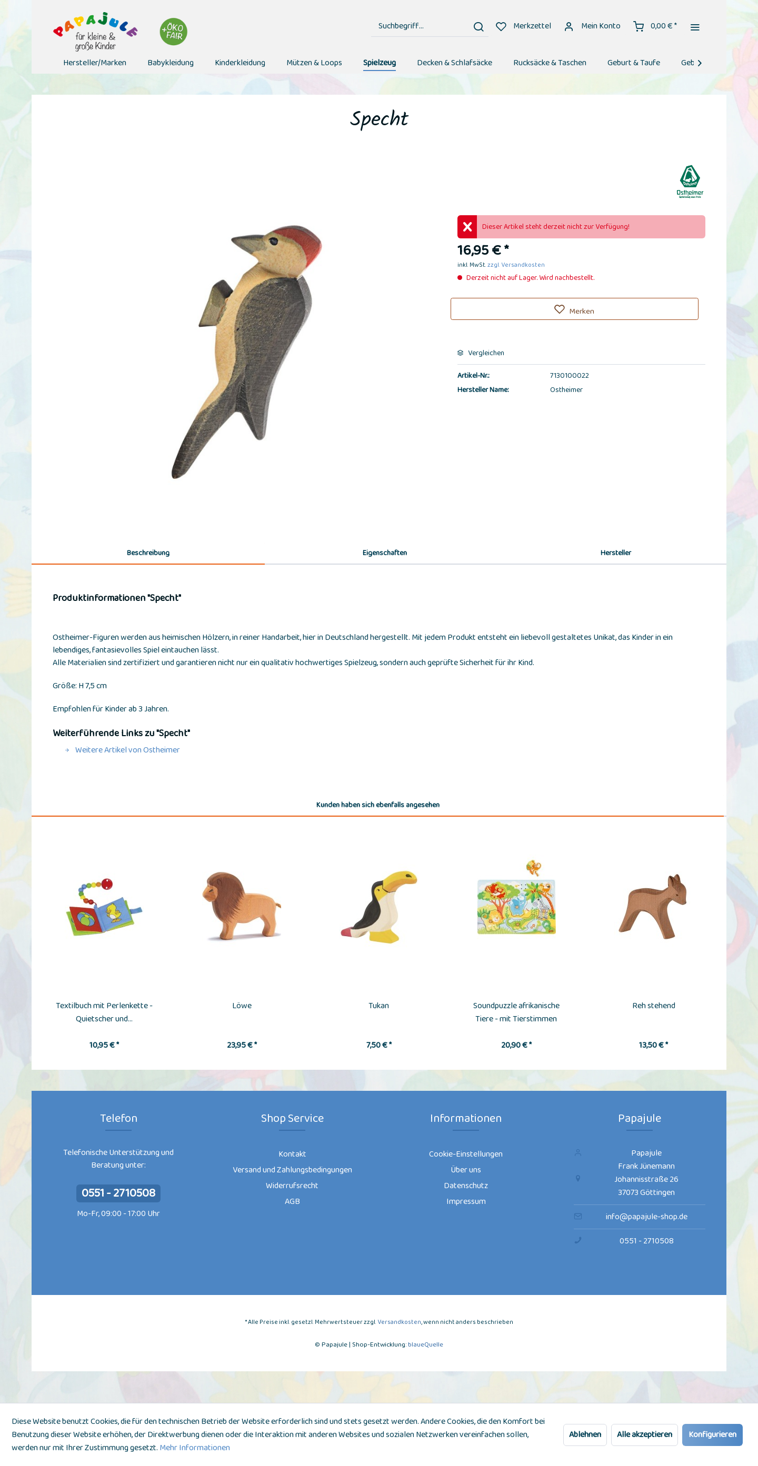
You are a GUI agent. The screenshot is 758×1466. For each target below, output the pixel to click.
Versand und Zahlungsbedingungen (292, 1170)
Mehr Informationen (194, 1447)
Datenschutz (466, 1185)
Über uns (466, 1170)
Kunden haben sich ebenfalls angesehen (378, 805)
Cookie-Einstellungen (466, 1154)
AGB (292, 1201)
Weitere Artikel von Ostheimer (122, 750)
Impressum (466, 1201)
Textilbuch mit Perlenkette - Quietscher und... (104, 1012)
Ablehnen (585, 1434)
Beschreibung (148, 553)
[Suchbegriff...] (429, 26)
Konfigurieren (712, 1434)
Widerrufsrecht (292, 1185)
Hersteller (616, 553)
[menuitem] (429, 26)
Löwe (242, 1005)
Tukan (378, 1005)
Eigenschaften (385, 553)
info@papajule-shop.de (646, 1216)
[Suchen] (478, 26)
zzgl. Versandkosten (516, 265)
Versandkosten (399, 1322)
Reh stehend (653, 1005)
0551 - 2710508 (118, 1193)
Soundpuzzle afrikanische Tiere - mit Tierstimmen (516, 1012)
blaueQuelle (425, 1344)
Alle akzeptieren (644, 1434)
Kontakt (292, 1154)
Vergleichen (480, 353)
